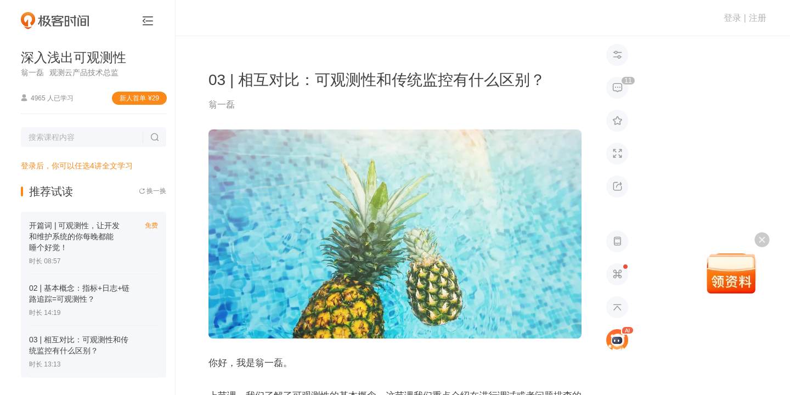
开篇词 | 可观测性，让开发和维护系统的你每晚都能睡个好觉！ (74, 236)
